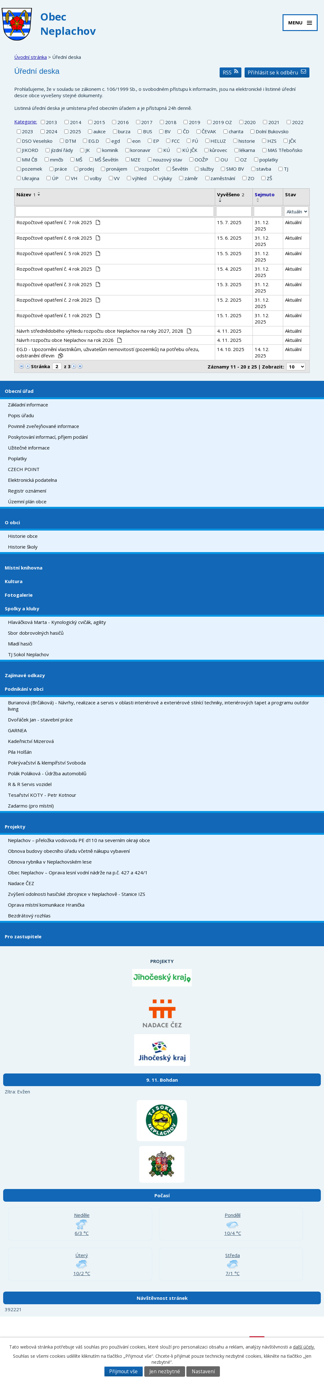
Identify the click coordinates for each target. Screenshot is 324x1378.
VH (74, 178)
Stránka (40, 366)
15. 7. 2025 (229, 222)
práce (61, 169)
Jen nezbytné (164, 1371)
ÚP (55, 178)
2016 (123, 122)
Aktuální (293, 222)
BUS (147, 131)
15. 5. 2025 (229, 253)
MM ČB (29, 159)
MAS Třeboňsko (285, 150)
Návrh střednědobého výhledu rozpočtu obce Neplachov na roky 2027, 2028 (103, 331)
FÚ (195, 141)
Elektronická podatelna (32, 480)
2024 (51, 131)
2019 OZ (222, 122)
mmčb (56, 159)
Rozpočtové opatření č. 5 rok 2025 (58, 253)
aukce (99, 131)
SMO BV (235, 169)
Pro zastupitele (23, 936)
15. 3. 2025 (229, 284)
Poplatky (17, 458)
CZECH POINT (24, 469)
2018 (171, 122)
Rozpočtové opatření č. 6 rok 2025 (58, 238)
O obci (12, 522)
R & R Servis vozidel (30, 784)
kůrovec (218, 150)
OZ (243, 159)
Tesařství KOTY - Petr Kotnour (42, 795)
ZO (251, 178)
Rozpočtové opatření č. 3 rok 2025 (58, 284)
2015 (99, 122)
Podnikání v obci (24, 689)
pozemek (32, 169)
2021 (274, 122)
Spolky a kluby (22, 608)
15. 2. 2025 (229, 300)
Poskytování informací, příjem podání (48, 437)
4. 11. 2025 (229, 331)
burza (124, 131)
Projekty (15, 826)
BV (168, 131)
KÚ (166, 150)
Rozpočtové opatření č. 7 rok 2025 (58, 222)
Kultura (13, 581)
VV (117, 178)
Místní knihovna (23, 567)
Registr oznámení (27, 491)
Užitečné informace (29, 447)
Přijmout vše (123, 1371)
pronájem (116, 169)
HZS (272, 141)
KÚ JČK (189, 150)
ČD (186, 131)
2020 (250, 122)
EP (156, 141)
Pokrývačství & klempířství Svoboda (47, 762)
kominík (110, 150)
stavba (263, 169)
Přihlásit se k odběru (277, 72)
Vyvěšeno (230, 194)
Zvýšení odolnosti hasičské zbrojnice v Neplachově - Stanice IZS (76, 894)
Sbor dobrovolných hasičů (36, 633)
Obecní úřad (19, 391)
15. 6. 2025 (229, 238)
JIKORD (30, 150)
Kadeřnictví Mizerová (31, 741)
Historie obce (23, 536)
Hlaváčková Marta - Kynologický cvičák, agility (57, 622)
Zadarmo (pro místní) (31, 805)
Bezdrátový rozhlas (29, 915)
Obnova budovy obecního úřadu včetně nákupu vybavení (69, 851)
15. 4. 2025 (229, 269)
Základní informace (28, 404)
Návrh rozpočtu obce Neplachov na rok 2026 (69, 340)
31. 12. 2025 (262, 225)
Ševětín (180, 169)
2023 (27, 131)
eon (136, 141)
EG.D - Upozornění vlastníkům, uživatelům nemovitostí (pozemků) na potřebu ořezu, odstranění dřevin (107, 352)
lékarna (247, 150)
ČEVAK (209, 131)
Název (26, 194)
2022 (297, 122)
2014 (75, 122)
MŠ (79, 159)
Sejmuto (265, 194)
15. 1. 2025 (229, 315)
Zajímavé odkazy (25, 675)
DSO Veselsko (37, 141)
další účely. (304, 1347)
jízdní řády (62, 150)
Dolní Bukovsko (272, 131)
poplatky (268, 159)
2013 (51, 122)
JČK (292, 141)
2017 (147, 122)
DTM (70, 141)
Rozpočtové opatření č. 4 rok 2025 (58, 269)
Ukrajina (30, 178)
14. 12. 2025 (262, 352)
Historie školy (23, 547)
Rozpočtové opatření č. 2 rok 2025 (58, 300)
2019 (194, 122)
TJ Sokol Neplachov (28, 654)
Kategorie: (25, 121)
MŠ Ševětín (106, 159)
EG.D (93, 141)
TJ (286, 169)
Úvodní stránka (30, 57)
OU (224, 159)
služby (207, 169)
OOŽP (201, 159)
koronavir (140, 150)
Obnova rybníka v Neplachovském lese (50, 862)
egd (115, 141)
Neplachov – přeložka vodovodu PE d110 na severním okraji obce (79, 840)
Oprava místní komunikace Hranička (46, 905)
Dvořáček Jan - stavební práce (40, 719)
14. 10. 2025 (230, 349)
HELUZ (218, 141)
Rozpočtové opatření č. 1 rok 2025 (58, 315)
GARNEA (17, 730)
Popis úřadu (21, 415)
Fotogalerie (19, 595)
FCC (175, 141)
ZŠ (269, 178)
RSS (230, 72)
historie (247, 141)
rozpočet (149, 169)
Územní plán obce (27, 501)
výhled (139, 178)
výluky (165, 178)
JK (87, 150)
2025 (75, 131)
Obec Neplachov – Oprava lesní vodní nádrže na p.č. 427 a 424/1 (78, 872)
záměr (191, 178)
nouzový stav (167, 159)
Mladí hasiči (20, 643)
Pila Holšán (20, 752)
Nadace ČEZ (21, 883)
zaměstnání (222, 178)
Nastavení (203, 1371)
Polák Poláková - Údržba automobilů (47, 773)
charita (236, 131)
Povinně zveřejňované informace (43, 426)
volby (96, 178)
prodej (86, 169)
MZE (135, 159)
